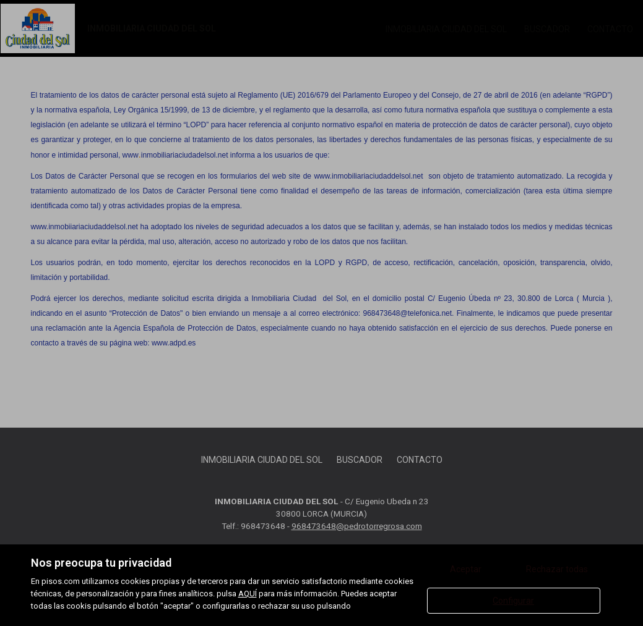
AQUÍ (247, 593)
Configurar (513, 601)
